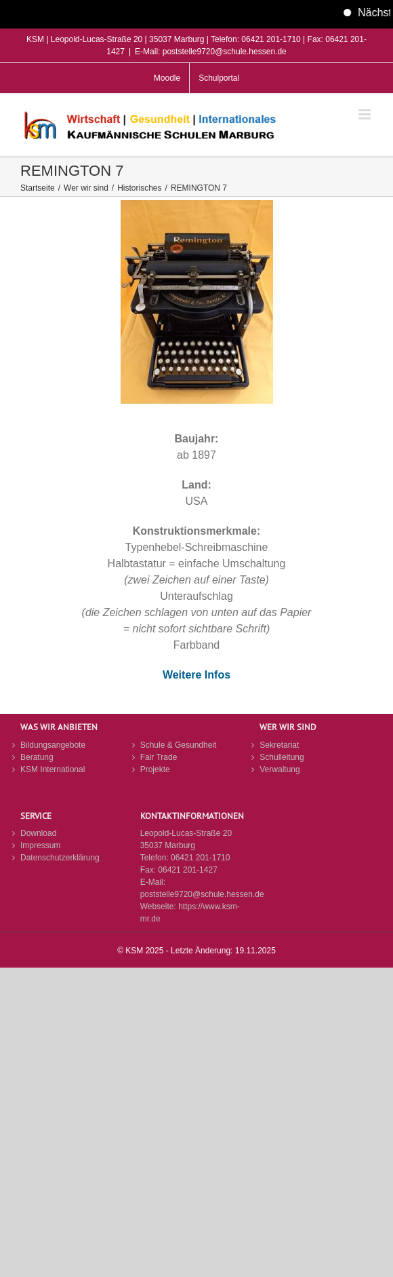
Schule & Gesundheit (178, 745)
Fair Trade (159, 757)
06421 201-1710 (200, 857)
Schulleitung (282, 757)
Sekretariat (279, 745)
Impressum (40, 845)
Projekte (155, 769)
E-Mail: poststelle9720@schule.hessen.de (211, 51)
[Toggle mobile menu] (365, 114)
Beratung (37, 757)
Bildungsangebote (52, 745)
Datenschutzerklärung (60, 857)
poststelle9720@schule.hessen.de (202, 894)
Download (38, 833)
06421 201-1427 (187, 870)
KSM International (52, 769)
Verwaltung (279, 769)
